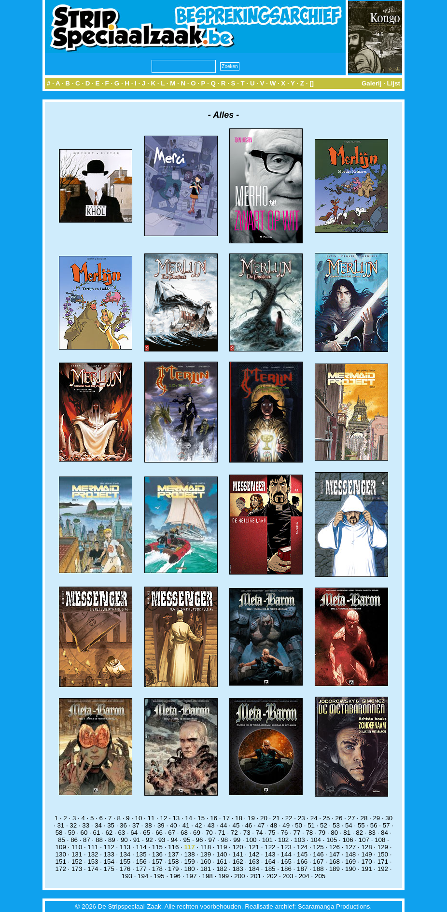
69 (196, 832)
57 (386, 825)
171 (382, 861)
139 (205, 854)
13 (176, 818)
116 (173, 847)
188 (318, 868)
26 (339, 818)
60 (84, 832)
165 (286, 861)
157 (157, 861)
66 (159, 832)
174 (92, 868)
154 (109, 861)
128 (366, 847)
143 (270, 854)
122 (270, 847)
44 (223, 825)
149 (366, 854)
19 (251, 818)
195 (159, 876)
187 (302, 868)
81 (346, 832)
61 (96, 832)
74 (259, 832)
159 (189, 861)
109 (61, 847)
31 (60, 825)
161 (221, 861)
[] (311, 83)
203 (287, 876)
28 (363, 818)
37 (136, 825)
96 (199, 839)
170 (366, 861)
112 (109, 847)
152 (76, 861)
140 (221, 854)
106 (347, 839)
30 (388, 818)
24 (314, 818)
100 (251, 839)
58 (59, 832)
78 (309, 832)
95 (187, 839)
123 (286, 847)
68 (184, 832)
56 (373, 825)
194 (143, 876)
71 (221, 832)
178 (157, 868)
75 (272, 832)
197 (191, 876)
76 (284, 832)
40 (173, 825)
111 (92, 847)
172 (61, 868)
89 (111, 839)
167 (318, 861)
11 (151, 818)
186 (286, 868)
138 (189, 854)
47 (261, 825)
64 (134, 832)
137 (173, 854)
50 (298, 825)
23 (301, 818)
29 (376, 818)
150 (382, 854)
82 (359, 832)
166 (302, 861)
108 (380, 839)
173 (76, 868)
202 (271, 876)
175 (109, 868)
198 (207, 876)
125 (318, 847)
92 (149, 839)
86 (74, 839)
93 (162, 839)
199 (223, 876)
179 (173, 868)
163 (254, 861)
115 (157, 847)
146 (318, 854)
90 (124, 839)
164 (270, 861)
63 (121, 832)
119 (221, 847)
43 (211, 825)
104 (315, 839)
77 (297, 832)
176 (125, 868)
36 (123, 825)
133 (109, 854)
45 (236, 825)
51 (311, 825)
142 (254, 854)
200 (239, 876)
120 (238, 847)
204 (304, 876)
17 (226, 818)
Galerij (372, 83)
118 (205, 847)
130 (61, 854)
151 (61, 861)
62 (108, 832)
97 (211, 839)
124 (302, 847)
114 (141, 847)
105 (331, 839)
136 (157, 854)
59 (71, 832)
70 (209, 832)
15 (201, 818)
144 (286, 854)
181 (205, 868)
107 (364, 839)
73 (247, 832)
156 (141, 861)
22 (289, 818)
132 (92, 854)
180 (189, 868)
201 (256, 876)
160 (205, 861)
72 (234, 832)
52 (323, 825)
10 (138, 818)
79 (321, 832)
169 (350, 861)
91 (136, 839)
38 (148, 825)
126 (334, 847)
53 (336, 825)
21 (276, 818)
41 (186, 825)
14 (188, 818)
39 (161, 825)
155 (125, 861)
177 (141, 868)
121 (254, 847)
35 (110, 825)
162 (238, 861)
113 (125, 847)
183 (238, 868)
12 (163, 818)
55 (361, 825)
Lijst (393, 83)
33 (85, 825)
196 (175, 876)
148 (350, 854)
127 (350, 847)
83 (372, 832)
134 (125, 854)
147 (334, 854)
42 (198, 825)
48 (273, 825)
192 (382, 868)
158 (173, 861)
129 (382, 847)
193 (127, 876)
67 (171, 832)
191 (366, 868)
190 (350, 868)
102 (283, 839)
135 (141, 854)
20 (263, 818)
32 (73, 825)
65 (146, 832)
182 (221, 868)
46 (248, 825)
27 (351, 818)
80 (334, 832)
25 (326, 818)
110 (76, 847)
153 (92, 861)
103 (299, 839)
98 (224, 839)
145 (302, 854)
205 (320, 876)
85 (61, 839)
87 (86, 839)
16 (213, 818)
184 (254, 868)
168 (334, 861)
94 (174, 839)
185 (270, 868)
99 (236, 839)
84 (384, 832)
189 (334, 868)
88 (99, 839)
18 (238, 818)
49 (286, 825)
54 (348, 825)
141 (238, 854)
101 (267, 839)
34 (98, 825)
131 (76, 854)
